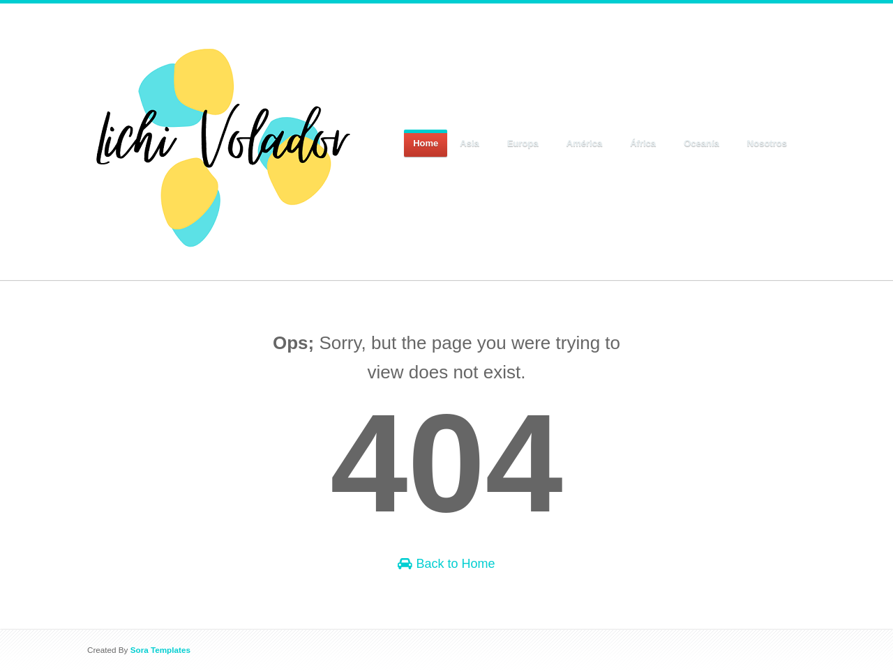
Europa (523, 143)
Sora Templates (160, 649)
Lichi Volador (133, 40)
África (643, 143)
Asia (470, 143)
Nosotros (767, 143)
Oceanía (702, 143)
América (585, 143)
